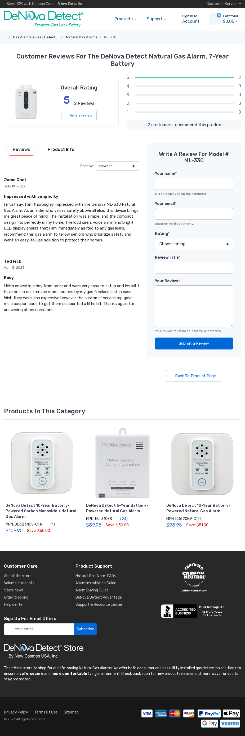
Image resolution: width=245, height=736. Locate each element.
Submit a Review (194, 343)
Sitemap (71, 712)
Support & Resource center (98, 604)
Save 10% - (43, 3)
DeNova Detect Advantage (98, 597)
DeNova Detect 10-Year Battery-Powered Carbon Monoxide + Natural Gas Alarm (41, 511)
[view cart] (215, 19)
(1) (49, 524)
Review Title (167, 257)
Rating (162, 233)
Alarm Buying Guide (92, 590)
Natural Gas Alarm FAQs (95, 576)
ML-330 (110, 37)
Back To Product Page (194, 376)
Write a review (79, 115)
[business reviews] (194, 611)
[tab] (21, 149)
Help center (14, 604)
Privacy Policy (16, 712)
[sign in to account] (187, 19)
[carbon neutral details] (194, 577)
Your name (166, 173)
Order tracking (16, 597)
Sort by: (87, 166)
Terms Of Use (45, 712)
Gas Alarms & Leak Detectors (37, 37)
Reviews (21, 149)
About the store (18, 576)
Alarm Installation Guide (95, 583)
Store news (14, 590)
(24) (121, 519)
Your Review (167, 281)
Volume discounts (19, 583)
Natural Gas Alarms (81, 37)
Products (123, 18)
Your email (165, 203)
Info (61, 149)
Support (155, 18)
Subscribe (85, 629)
